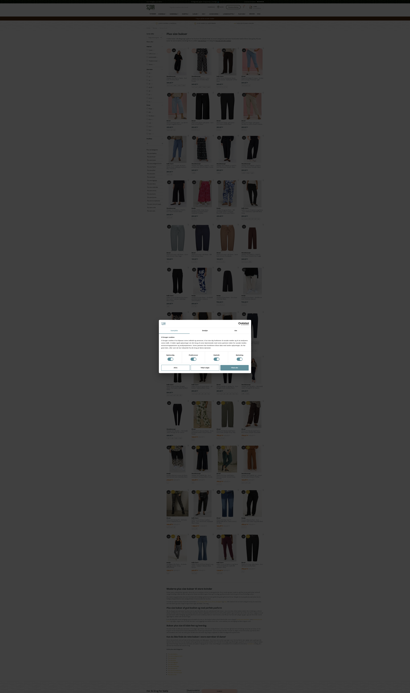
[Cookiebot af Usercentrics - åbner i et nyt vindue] (240, 323)
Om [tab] (235, 330)
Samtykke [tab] (174, 330)
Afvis (175, 368)
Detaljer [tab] (205, 330)
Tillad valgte (205, 368)
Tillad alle (234, 368)
